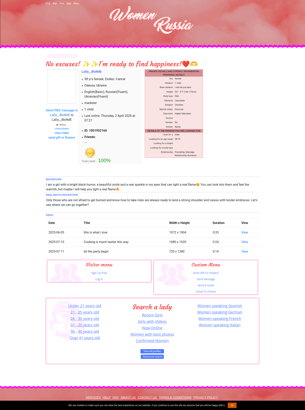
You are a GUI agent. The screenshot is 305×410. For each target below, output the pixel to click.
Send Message (206, 279)
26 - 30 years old (85, 318)
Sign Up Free (99, 273)
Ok (232, 405)
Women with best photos (152, 334)
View (244, 232)
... (85, 141)
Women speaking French (219, 318)
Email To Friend (206, 291)
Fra (62, 3)
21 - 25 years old (85, 312)
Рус (55, 3)
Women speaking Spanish (219, 305)
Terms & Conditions (175, 397)
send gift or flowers (61, 137)
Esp (69, 3)
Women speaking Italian (220, 325)
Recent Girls (152, 315)
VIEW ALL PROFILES (152, 351)
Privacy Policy (206, 397)
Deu (76, 3)
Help (106, 397)
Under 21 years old (84, 305)
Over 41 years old (85, 337)
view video (61, 133)
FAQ (115, 397)
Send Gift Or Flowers (206, 273)
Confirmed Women (152, 340)
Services (93, 397)
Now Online (152, 327)
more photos (61, 128)
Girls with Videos (152, 321)
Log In (99, 279)
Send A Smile (206, 285)
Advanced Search (152, 357)
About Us (128, 397)
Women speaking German (219, 312)
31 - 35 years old (85, 325)
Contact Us (147, 397)
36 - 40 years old (85, 331)
